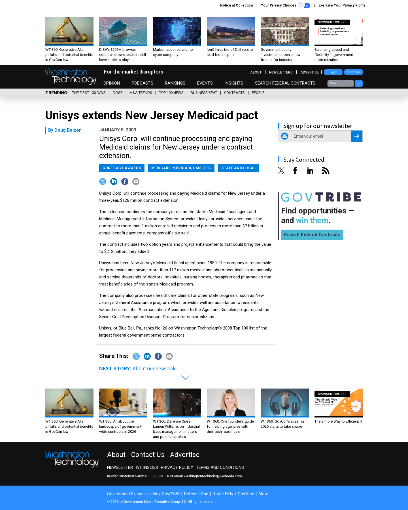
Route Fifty (223, 493)
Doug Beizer (67, 130)
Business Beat (204, 93)
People (258, 93)
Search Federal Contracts (285, 83)
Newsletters (281, 72)
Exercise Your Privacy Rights (342, 5)
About (256, 72)
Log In (333, 72)
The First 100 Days (89, 93)
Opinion (111, 83)
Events (205, 83)
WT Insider (147, 467)
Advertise (309, 72)
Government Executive (128, 493)
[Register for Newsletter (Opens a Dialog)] (356, 136)
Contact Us (147, 455)
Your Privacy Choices (285, 5)
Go (359, 83)
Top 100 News (171, 93)
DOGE (117, 93)
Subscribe (353, 72)
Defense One (196, 493)
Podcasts (142, 83)
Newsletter (120, 467)
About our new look (154, 369)
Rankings (175, 83)
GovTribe (246, 493)
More (263, 493)
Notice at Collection (236, 5)
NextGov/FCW (166, 493)
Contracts (234, 93)
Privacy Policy (177, 467)
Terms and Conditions (220, 467)
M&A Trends (140, 93)
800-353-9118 (158, 476)
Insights (233, 83)
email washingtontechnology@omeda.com (208, 476)
